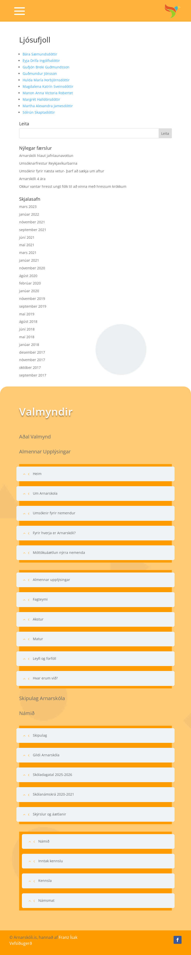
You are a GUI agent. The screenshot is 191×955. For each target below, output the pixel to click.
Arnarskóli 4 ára (32, 178)
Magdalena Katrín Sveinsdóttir (48, 86)
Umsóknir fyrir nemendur (54, 513)
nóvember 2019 (32, 298)
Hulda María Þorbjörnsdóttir (46, 80)
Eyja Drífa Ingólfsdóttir (41, 60)
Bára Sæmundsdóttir (40, 54)
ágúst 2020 (28, 275)
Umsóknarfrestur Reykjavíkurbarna (48, 163)
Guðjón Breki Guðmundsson (46, 67)
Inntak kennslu (50, 861)
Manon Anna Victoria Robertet (48, 93)
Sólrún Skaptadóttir (39, 112)
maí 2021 (26, 244)
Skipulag (40, 735)
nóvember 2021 (32, 222)
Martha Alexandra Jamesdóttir (48, 105)
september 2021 (32, 229)
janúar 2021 (29, 260)
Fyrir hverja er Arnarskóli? (54, 532)
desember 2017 (32, 352)
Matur (38, 638)
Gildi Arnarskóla (46, 755)
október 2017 (30, 367)
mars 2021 (28, 252)
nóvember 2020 (32, 268)
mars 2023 (28, 206)
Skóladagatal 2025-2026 (52, 774)
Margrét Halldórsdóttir (41, 99)
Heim (37, 473)
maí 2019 (26, 314)
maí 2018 (26, 336)
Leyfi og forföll (44, 658)
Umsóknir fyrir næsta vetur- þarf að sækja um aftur (61, 171)
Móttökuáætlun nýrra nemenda (59, 552)
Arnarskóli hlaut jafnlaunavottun (46, 155)
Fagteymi (40, 599)
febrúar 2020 (30, 283)
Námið (43, 841)
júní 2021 (27, 237)
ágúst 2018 (28, 321)
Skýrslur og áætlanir (49, 814)
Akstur (38, 619)
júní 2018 (27, 329)
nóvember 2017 (32, 359)
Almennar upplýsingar (51, 579)
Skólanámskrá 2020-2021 (53, 794)
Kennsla (45, 880)
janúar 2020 (29, 290)
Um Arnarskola (45, 493)
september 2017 (32, 375)
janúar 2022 (29, 214)
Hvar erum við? (45, 678)
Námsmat (46, 900)
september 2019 (32, 306)
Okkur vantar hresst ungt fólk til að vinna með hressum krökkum (72, 186)
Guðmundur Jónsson (40, 73)
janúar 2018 (29, 344)
